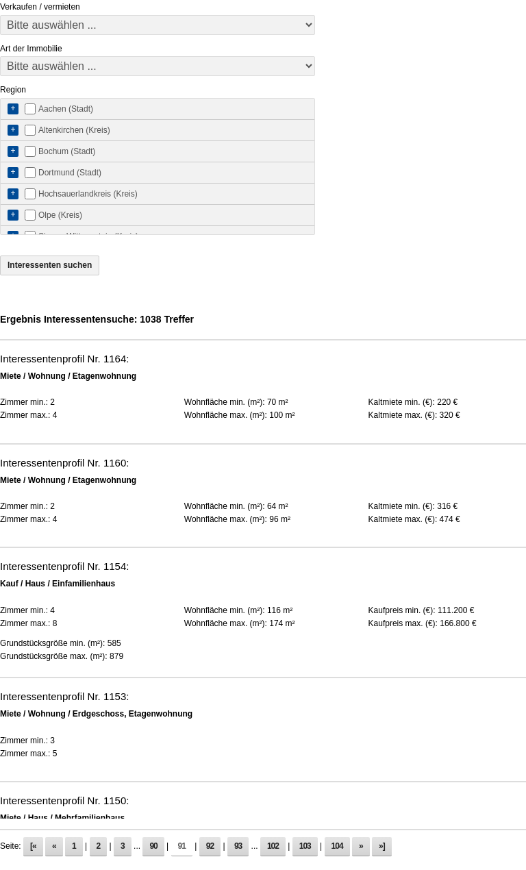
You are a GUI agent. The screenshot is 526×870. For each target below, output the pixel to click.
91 (182, 846)
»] (382, 846)
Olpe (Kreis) (60, 215)
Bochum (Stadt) (66, 151)
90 (153, 846)
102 (273, 846)
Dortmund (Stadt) (69, 172)
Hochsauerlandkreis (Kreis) (88, 194)
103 (305, 846)
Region (13, 90)
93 (238, 846)
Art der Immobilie (31, 48)
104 (337, 846)
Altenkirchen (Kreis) (74, 130)
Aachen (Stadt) (65, 109)
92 (210, 846)
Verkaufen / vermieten (40, 7)
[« (33, 846)
